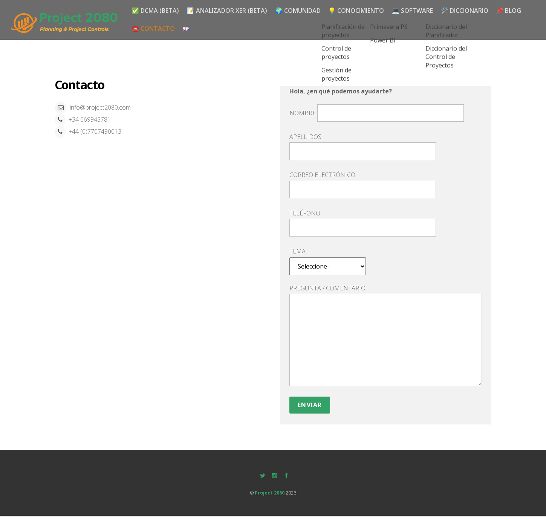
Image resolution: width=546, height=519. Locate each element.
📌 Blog (514, 10)
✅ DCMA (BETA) (155, 10)
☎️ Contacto (153, 28)
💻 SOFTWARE (416, 10)
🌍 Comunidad (300, 10)
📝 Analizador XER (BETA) (228, 10)
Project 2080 (269, 491)
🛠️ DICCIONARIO (469, 10)
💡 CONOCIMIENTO (359, 10)
